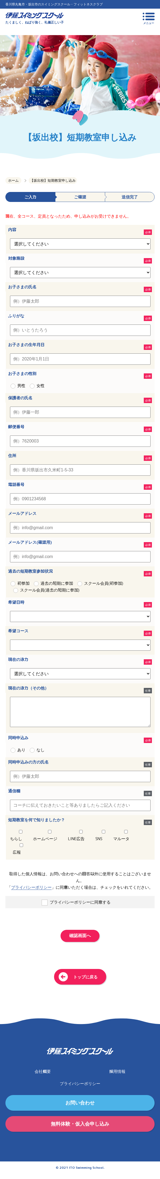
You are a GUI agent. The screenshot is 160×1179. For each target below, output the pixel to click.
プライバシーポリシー (31, 892)
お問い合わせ (80, 1108)
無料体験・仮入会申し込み (80, 1129)
